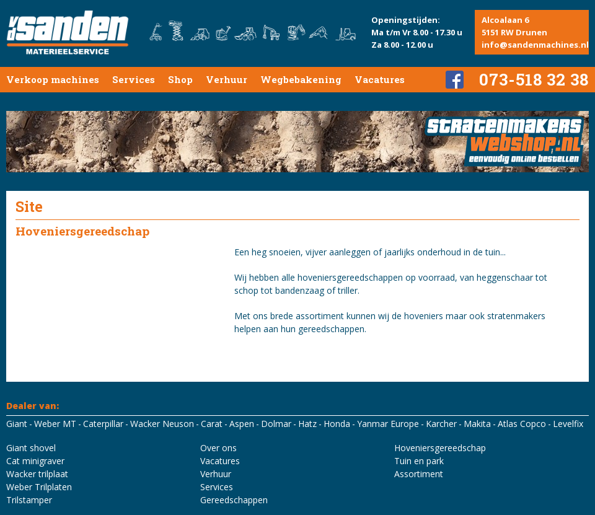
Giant (16, 423)
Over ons (218, 448)
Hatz (307, 423)
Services (133, 79)
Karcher (441, 423)
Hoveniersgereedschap (440, 448)
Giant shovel (31, 448)
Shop (180, 79)
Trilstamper (29, 500)
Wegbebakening (301, 79)
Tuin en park (419, 461)
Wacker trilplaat (37, 474)
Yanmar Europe (388, 423)
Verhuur (226, 79)
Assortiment (418, 474)
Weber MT (55, 423)
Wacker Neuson (162, 423)
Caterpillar (103, 423)
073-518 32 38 (534, 79)
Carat (212, 423)
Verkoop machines (52, 79)
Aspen (241, 423)
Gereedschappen (234, 500)
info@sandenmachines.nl (535, 44)
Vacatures (380, 79)
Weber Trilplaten (39, 487)
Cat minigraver (35, 461)
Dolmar (276, 423)
